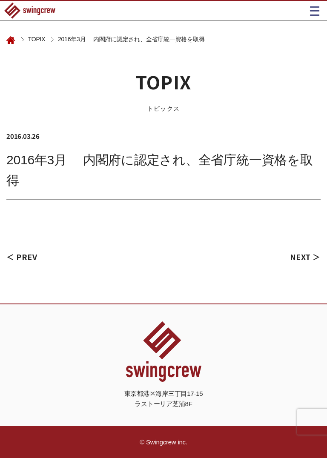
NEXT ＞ (305, 256)
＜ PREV (21, 256)
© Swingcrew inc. (163, 442)
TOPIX (37, 39)
